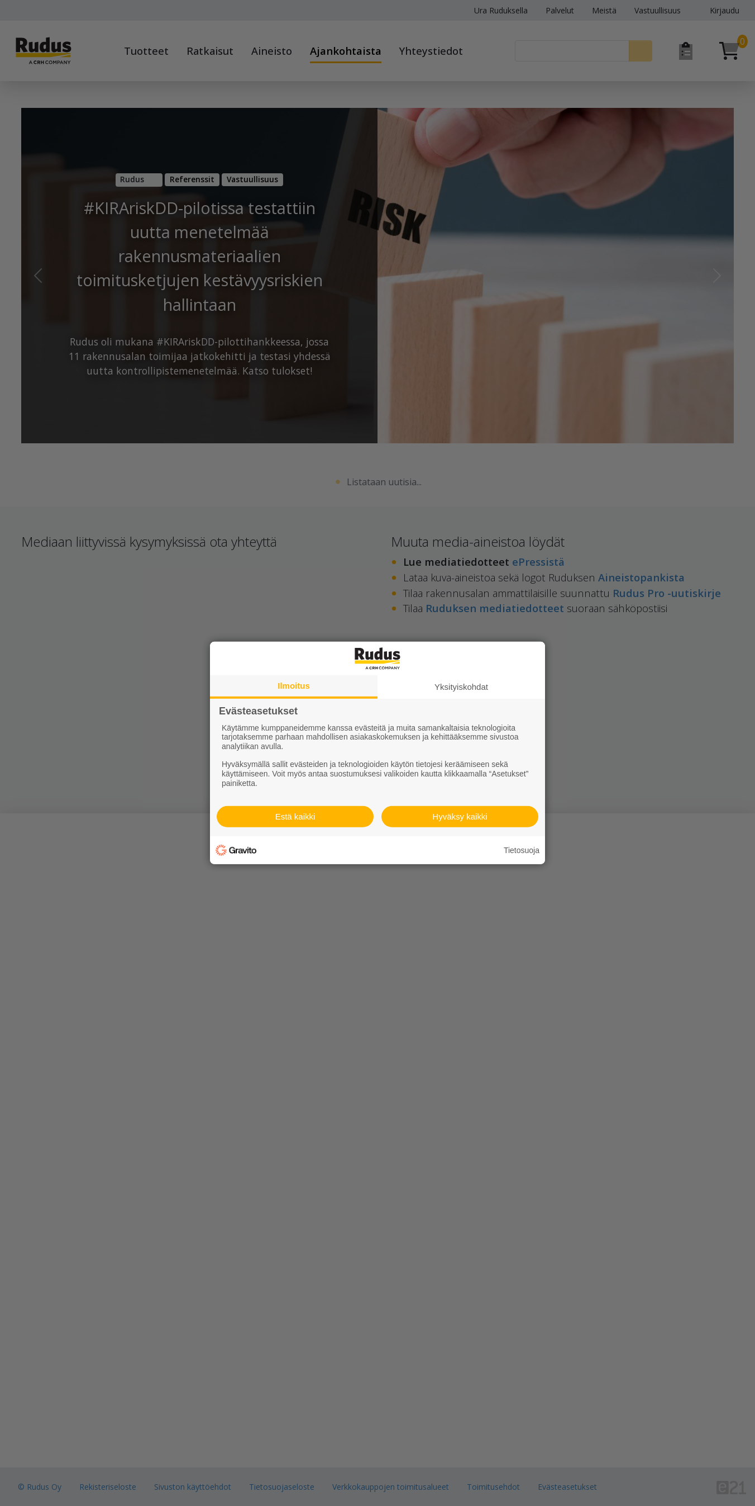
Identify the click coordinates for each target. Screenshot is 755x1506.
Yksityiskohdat (461, 687)
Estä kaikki (295, 816)
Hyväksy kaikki (459, 816)
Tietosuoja (521, 850)
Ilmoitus (294, 685)
